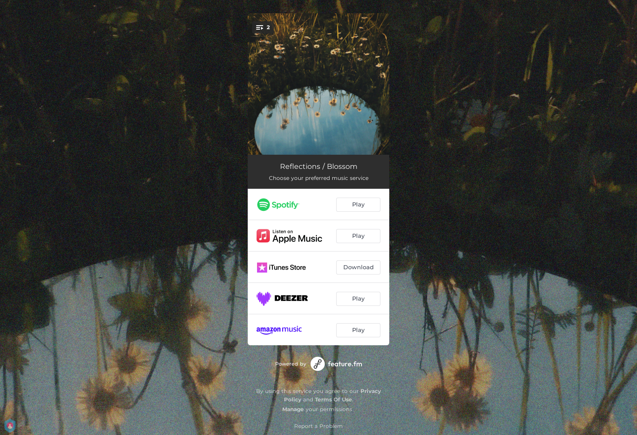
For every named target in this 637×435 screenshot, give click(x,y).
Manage (293, 409)
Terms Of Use (333, 399)
